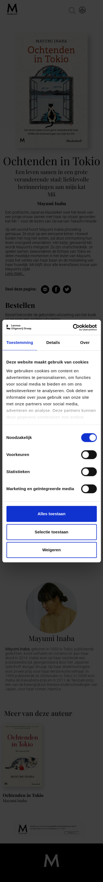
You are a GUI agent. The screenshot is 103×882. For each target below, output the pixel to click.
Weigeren (51, 549)
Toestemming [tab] (19, 342)
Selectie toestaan (51, 532)
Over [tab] (85, 342)
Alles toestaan (52, 513)
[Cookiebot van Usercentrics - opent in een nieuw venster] (73, 327)
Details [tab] (53, 342)
